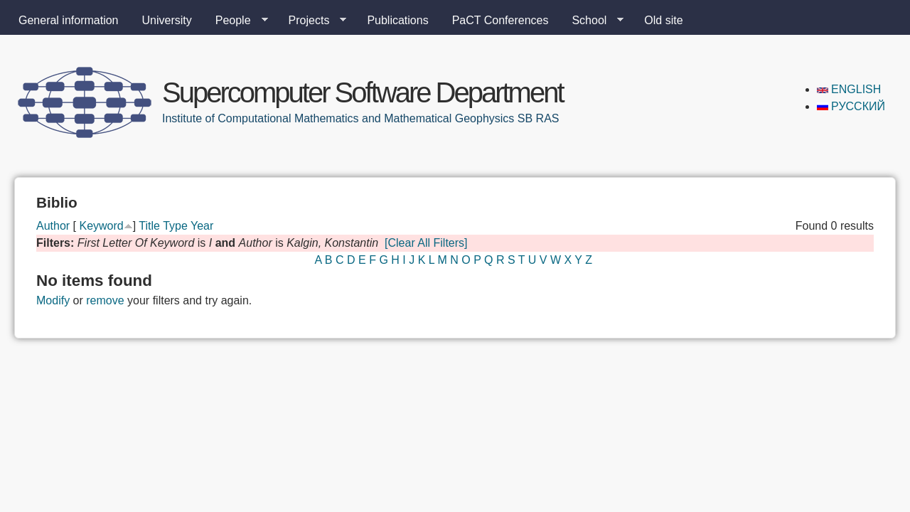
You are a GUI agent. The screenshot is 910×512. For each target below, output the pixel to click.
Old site (663, 20)
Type (175, 226)
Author (53, 226)
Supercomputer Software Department (362, 92)
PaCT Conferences (500, 20)
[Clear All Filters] (426, 243)
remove (105, 300)
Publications (397, 20)
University (167, 20)
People (236, 20)
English (849, 89)
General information (68, 20)
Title (149, 226)
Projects (312, 20)
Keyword (101, 226)
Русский (851, 106)
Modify (53, 300)
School (591, 20)
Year (202, 226)
